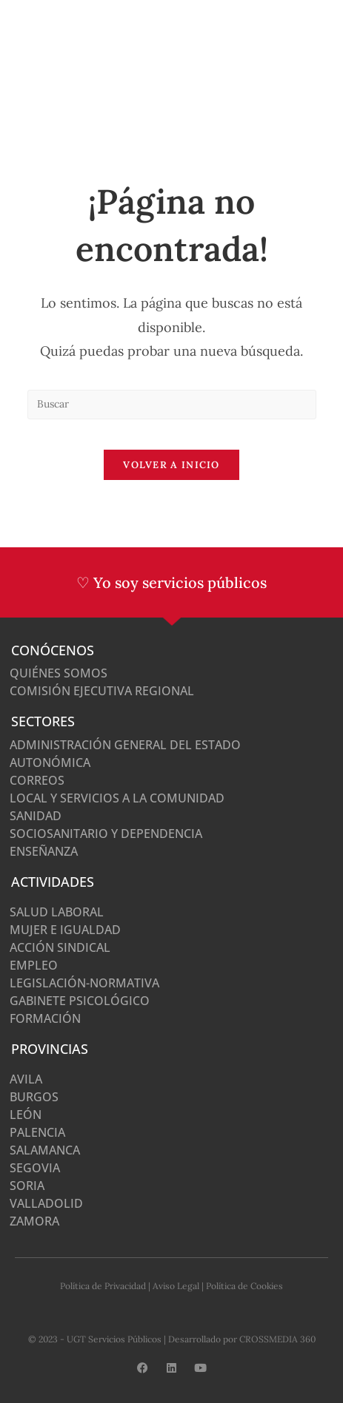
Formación (45, 1018)
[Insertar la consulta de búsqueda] (171, 404)
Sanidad (35, 816)
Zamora (34, 1221)
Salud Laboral (57, 912)
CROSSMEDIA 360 (277, 1339)
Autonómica (50, 762)
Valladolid (46, 1203)
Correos (37, 780)
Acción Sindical (60, 947)
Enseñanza (44, 851)
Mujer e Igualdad (65, 930)
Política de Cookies (244, 1285)
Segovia (35, 1168)
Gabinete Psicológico (80, 1001)
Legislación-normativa (84, 983)
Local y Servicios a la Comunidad (117, 798)
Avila (26, 1079)
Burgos (34, 1097)
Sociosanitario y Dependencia (106, 833)
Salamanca (45, 1150)
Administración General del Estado (125, 745)
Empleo (34, 965)
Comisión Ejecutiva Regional (102, 691)
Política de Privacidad (103, 1285)
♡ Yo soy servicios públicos (171, 582)
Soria (27, 1185)
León (25, 1114)
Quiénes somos (58, 673)
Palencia (37, 1132)
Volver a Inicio (171, 465)
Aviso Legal (176, 1285)
